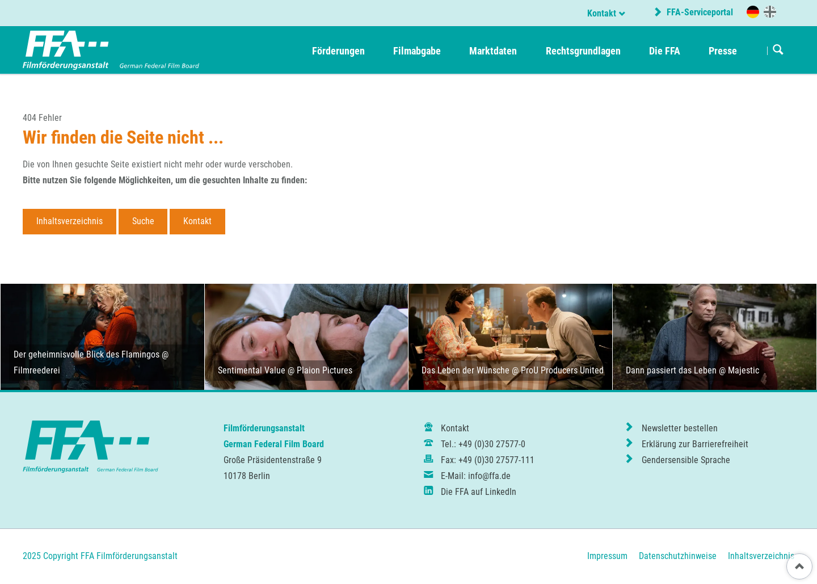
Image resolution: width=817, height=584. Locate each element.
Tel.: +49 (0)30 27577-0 (483, 444)
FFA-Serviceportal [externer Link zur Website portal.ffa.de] (698, 12)
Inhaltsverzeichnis (69, 221)
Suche (143, 221)
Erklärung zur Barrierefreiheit (695, 444)
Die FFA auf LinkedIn (478, 491)
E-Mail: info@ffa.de (476, 475)
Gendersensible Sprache (686, 460)
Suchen (778, 50)
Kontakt (601, 13)
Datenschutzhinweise (678, 556)
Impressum (607, 556)
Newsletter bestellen (680, 428)
